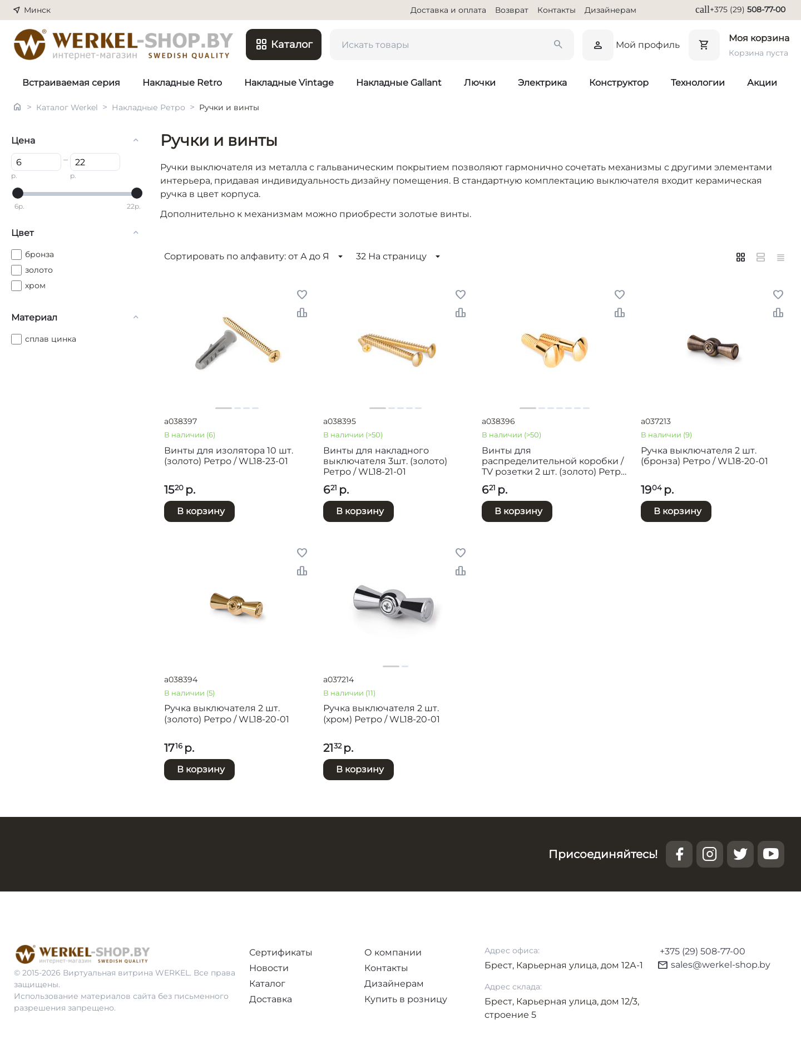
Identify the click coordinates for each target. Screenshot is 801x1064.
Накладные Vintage (289, 82)
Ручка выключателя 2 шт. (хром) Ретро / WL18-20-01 (381, 713)
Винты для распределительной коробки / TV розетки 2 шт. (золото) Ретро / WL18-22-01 (554, 461)
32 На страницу (399, 256)
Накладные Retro (182, 82)
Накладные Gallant (399, 82)
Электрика (542, 82)
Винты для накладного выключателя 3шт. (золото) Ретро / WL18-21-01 (385, 461)
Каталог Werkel (67, 107)
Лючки (480, 82)
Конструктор (619, 82)
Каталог (267, 983)
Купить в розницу (405, 999)
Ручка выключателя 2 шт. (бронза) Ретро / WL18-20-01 (704, 455)
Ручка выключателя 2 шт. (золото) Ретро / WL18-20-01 (226, 713)
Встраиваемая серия (71, 82)
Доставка (270, 999)
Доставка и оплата (448, 10)
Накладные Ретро (148, 107)
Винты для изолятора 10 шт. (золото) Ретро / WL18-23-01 (228, 455)
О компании (393, 952)
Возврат (511, 10)
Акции (762, 82)
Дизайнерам (610, 10)
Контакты (556, 10)
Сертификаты (281, 952)
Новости (269, 968)
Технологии (698, 82)
